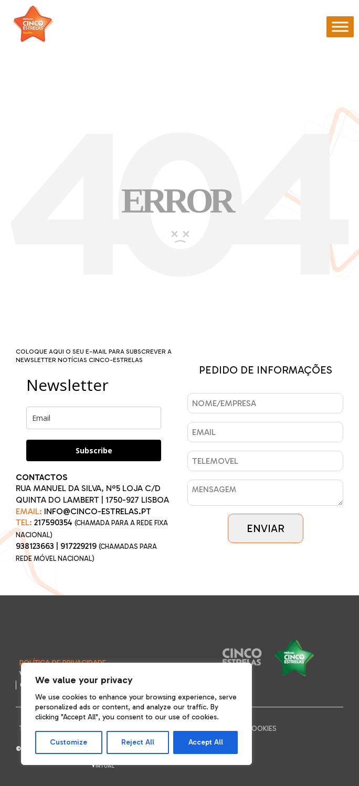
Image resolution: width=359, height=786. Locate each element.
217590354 (53, 522)
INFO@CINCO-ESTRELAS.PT (97, 511)
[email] (93, 418)
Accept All (205, 742)
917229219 (78, 546)
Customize (68, 742)
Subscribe (94, 450)
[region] (136, 714)
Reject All (137, 742)
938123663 (35, 546)
